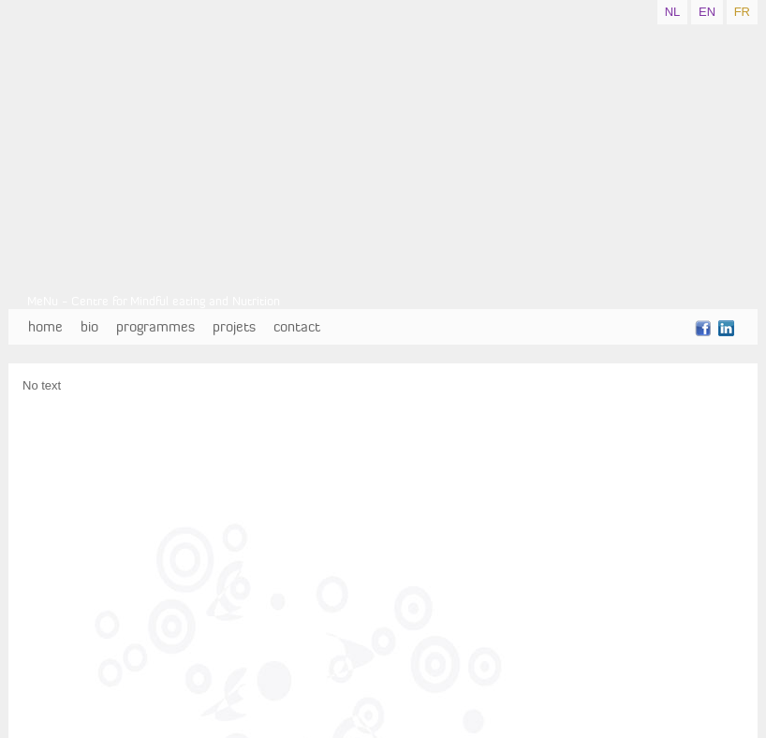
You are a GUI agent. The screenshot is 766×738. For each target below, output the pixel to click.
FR (742, 12)
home (45, 326)
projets (234, 326)
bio (89, 326)
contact (296, 326)
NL (673, 12)
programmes (155, 326)
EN (707, 12)
